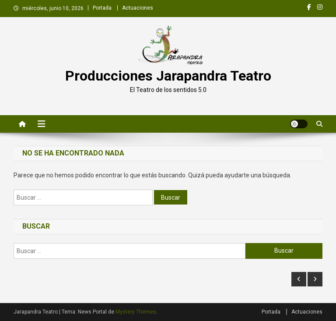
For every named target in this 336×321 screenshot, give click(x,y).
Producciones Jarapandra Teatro (168, 75)
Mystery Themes (136, 312)
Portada (102, 8)
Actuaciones (137, 8)
